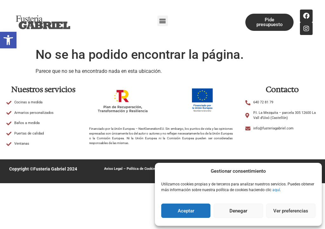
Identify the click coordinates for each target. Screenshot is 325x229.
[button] (8, 40)
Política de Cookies (142, 169)
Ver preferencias (290, 211)
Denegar (238, 211)
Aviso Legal (113, 169)
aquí (276, 190)
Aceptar (186, 211)
